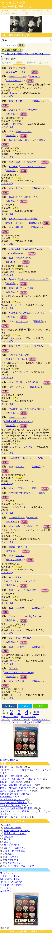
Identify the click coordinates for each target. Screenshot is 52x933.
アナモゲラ (31, 110)
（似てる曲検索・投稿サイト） (16, 6)
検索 (21, 45)
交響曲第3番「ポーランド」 (18, 421)
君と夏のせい (29, 638)
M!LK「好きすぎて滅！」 (12, 799)
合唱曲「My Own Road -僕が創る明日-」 (20, 788)
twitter (25, 706)
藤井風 (12, 547)
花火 (18, 162)
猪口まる (13, 668)
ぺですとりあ (16, 124)
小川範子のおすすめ (10, 876)
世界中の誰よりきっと (15, 833)
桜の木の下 (11, 262)
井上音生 (13, 313)
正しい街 (24, 355)
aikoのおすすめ (28, 716)
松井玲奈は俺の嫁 (9, 760)
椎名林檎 (13, 166)
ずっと (7, 824)
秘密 (34, 488)
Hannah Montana (14, 253)
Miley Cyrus (14, 249)
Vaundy (7, 842)
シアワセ (20, 488)
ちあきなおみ (15, 140)
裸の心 (8, 854)
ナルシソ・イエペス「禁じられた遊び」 (20, 779)
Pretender (32, 517)
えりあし (20, 466)
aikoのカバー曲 (10, 716)
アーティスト (26, 12)
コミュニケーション (16, 72)
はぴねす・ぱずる (12, 222)
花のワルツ (34, 76)
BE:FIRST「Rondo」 (10, 805)
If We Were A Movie (32, 249)
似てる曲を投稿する (12, 49)
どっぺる (5, 12)
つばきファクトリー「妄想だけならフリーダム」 (24, 770)
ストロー (20, 101)
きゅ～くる (14, 638)
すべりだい (25, 493)
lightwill (23, 931)
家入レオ (13, 197)
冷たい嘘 (20, 681)
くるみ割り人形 (13, 80)
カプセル (20, 188)
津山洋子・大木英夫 (19, 409)
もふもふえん (15, 577)
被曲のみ (31, 62)
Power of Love (23, 258)
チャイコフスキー (17, 76)
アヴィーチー (15, 616)
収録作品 (36, 101)
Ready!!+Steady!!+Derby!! (17, 830)
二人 (18, 590)
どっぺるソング (13, 3)
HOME (40, 458)
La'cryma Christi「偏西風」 (13, 802)
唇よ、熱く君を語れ (15, 851)
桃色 (18, 526)
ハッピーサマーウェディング (19, 866)
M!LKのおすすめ (8, 873)
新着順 (19, 62)
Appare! (13, 279)
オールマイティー (14, 857)
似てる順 (6, 62)
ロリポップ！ (37, 931)
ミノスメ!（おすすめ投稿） (30, 722)
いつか (19, 387)
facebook (9, 706)
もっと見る (5, 888)
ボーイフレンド (23, 131)
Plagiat (13, 93)
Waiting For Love (33, 616)
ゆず (11, 387)
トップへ (5, 719)
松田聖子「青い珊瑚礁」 (12, 767)
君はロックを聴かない (15, 848)
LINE (40, 706)
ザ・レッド (15, 305)
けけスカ (8, 836)
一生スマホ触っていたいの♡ (33, 279)
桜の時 (19, 382)
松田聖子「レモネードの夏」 (14, 817)
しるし (26, 458)
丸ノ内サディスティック (32, 166)
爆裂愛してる (12, 860)
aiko (11, 101)
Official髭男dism (17, 517)
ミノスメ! (46, 11)
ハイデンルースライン (21, 447)
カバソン (36, 11)
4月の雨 (19, 227)
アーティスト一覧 (21, 719)
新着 (15, 12)
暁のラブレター (13, 559)
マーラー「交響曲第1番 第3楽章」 (17, 808)
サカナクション (13, 863)
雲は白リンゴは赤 (24, 288)
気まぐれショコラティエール (18, 672)
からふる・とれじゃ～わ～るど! (19, 581)
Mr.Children (14, 458)
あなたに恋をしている (31, 313)
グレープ (13, 68)
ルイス (13, 539)
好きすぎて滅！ (12, 845)
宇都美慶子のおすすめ (11, 885)
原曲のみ (43, 62)
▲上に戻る (5, 891)
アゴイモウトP (16, 110)
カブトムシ (21, 321)
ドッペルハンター (19, 372)
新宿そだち (37, 409)
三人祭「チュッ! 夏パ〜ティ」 (15, 791)
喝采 (27, 140)
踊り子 (7, 839)
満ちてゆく (23, 547)
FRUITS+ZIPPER (12, 827)
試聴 (34, 72)
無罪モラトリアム (15, 359)
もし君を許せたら (29, 197)
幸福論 (42, 493)
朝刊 (22, 68)
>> (36, 712)
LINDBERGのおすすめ (11, 882)
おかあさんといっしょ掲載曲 (23, 218)
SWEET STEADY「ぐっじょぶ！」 (17, 785)
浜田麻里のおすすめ (10, 879)
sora (12, 272)
